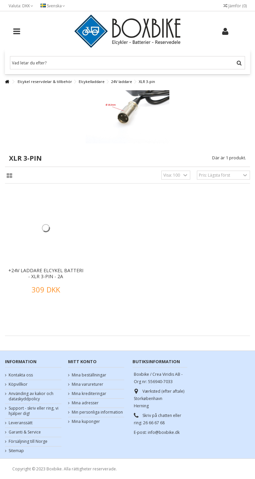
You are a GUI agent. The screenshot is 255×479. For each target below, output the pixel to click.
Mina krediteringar (89, 393)
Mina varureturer (87, 384)
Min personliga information (97, 412)
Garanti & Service (25, 432)
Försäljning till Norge (28, 441)
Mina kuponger (86, 421)
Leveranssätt (21, 423)
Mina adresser (85, 403)
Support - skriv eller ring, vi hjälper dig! (33, 411)
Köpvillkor (18, 384)
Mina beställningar (89, 375)
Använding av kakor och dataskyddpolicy (31, 396)
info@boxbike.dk (164, 432)
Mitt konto (82, 361)
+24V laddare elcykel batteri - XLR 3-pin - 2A (45, 273)
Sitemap (16, 450)
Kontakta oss (21, 375)
